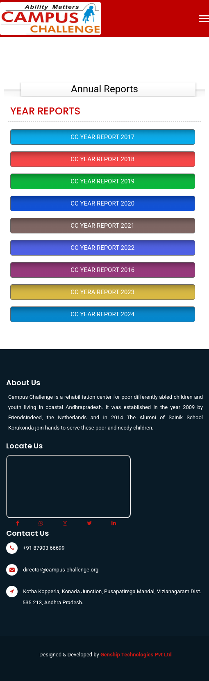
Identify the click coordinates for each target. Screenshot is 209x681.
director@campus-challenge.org (60, 570)
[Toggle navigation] (204, 19)
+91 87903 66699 (44, 548)
